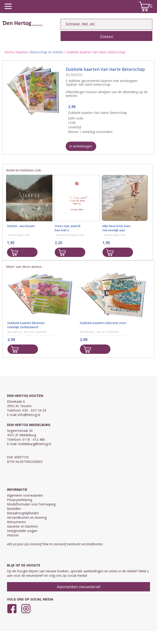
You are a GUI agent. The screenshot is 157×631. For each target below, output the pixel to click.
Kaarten (22, 52)
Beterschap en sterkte (46, 52)
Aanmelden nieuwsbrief (78, 586)
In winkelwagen (80, 146)
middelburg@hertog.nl (34, 444)
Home (9, 52)
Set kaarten (74, 74)
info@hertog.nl (29, 415)
